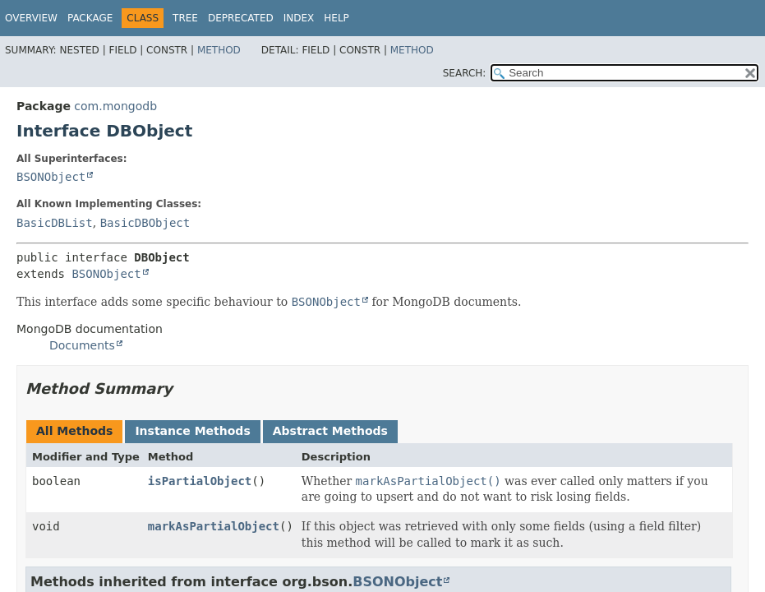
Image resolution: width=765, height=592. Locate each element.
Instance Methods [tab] (192, 430)
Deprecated (241, 18)
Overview (31, 18)
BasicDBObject (145, 222)
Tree (185, 18)
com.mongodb (115, 106)
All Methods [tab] (74, 430)
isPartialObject (199, 481)
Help (336, 18)
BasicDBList (54, 222)
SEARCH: (464, 73)
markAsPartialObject (213, 526)
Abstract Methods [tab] (330, 430)
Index (299, 18)
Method (219, 50)
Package (90, 18)
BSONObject (50, 176)
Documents (82, 345)
